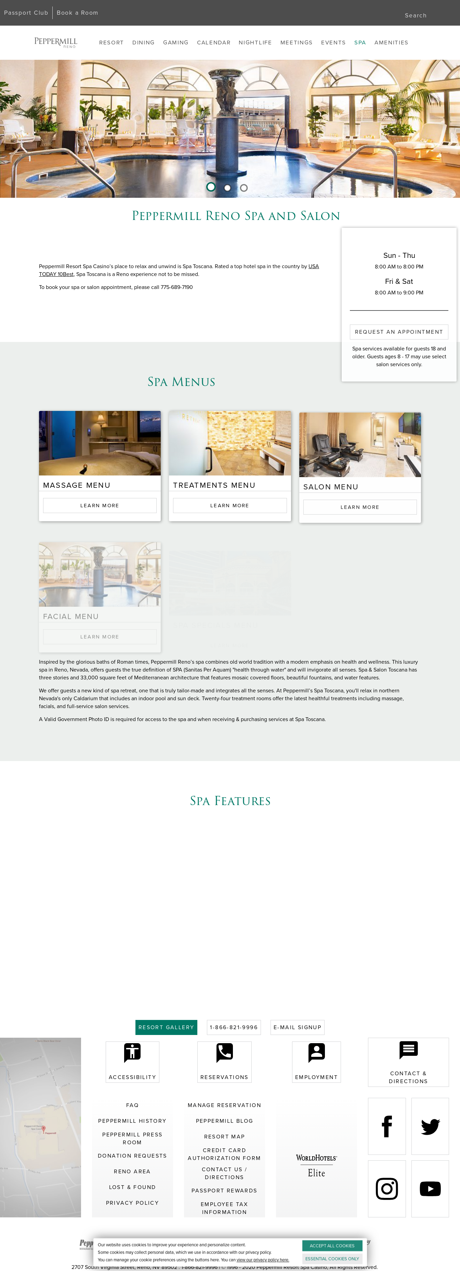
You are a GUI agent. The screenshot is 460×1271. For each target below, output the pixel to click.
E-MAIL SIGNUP (297, 1027)
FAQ (132, 1105)
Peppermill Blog (224, 1121)
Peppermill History (132, 1121)
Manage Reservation (224, 1105)
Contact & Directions (408, 1062)
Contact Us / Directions (225, 1173)
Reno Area (132, 1171)
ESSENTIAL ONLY (332, 1259)
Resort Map (224, 1137)
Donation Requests (132, 1156)
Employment (316, 1062)
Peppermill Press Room (132, 1138)
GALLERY (167, 1027)
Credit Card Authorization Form (224, 1154)
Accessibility (132, 1062)
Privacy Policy (132, 1203)
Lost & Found (132, 1187)
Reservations (224, 1062)
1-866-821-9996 (234, 1027)
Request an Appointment (399, 332)
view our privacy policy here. (262, 1260)
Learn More (100, 519)
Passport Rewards (224, 1190)
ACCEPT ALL (332, 1246)
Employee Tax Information (224, 1208)
